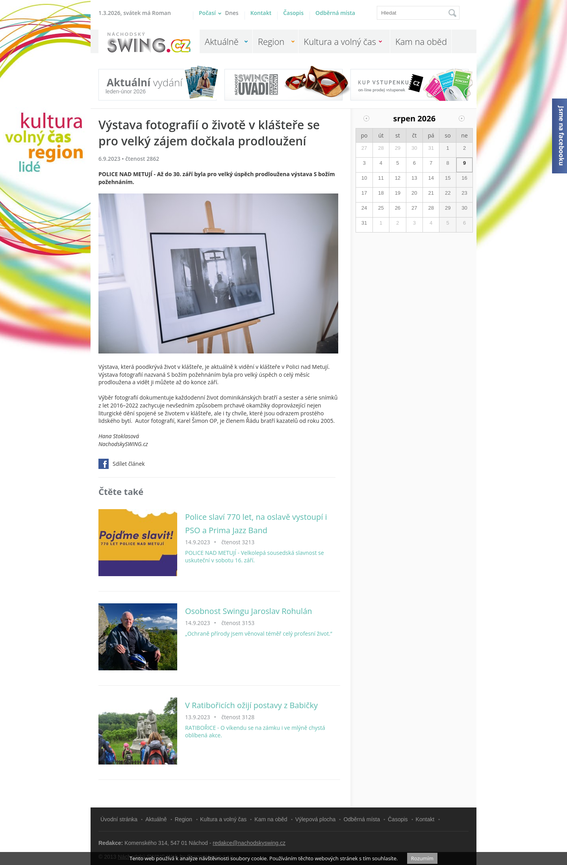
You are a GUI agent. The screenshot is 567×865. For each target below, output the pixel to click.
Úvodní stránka (118, 819)
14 (431, 178)
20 (414, 193)
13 (414, 178)
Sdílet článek (121, 464)
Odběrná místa (335, 13)
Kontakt (261, 13)
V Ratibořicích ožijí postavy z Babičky (251, 705)
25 (381, 208)
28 (381, 148)
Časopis (293, 13)
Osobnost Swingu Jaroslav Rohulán (248, 611)
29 (397, 148)
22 (447, 193)
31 (431, 148)
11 (381, 178)
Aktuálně (222, 41)
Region (271, 41)
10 (364, 178)
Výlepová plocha (315, 819)
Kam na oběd (421, 41)
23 (464, 193)
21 (431, 193)
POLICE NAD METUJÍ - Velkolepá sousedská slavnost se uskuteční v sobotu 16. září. (254, 556)
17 (364, 193)
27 (364, 148)
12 (397, 178)
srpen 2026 (414, 118)
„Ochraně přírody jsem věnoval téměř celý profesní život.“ (258, 633)
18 (381, 193)
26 (397, 208)
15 (447, 178)
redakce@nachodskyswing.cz (249, 843)
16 (464, 178)
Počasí (219, 13)
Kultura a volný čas (340, 41)
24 (364, 208)
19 (397, 193)
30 (414, 148)
